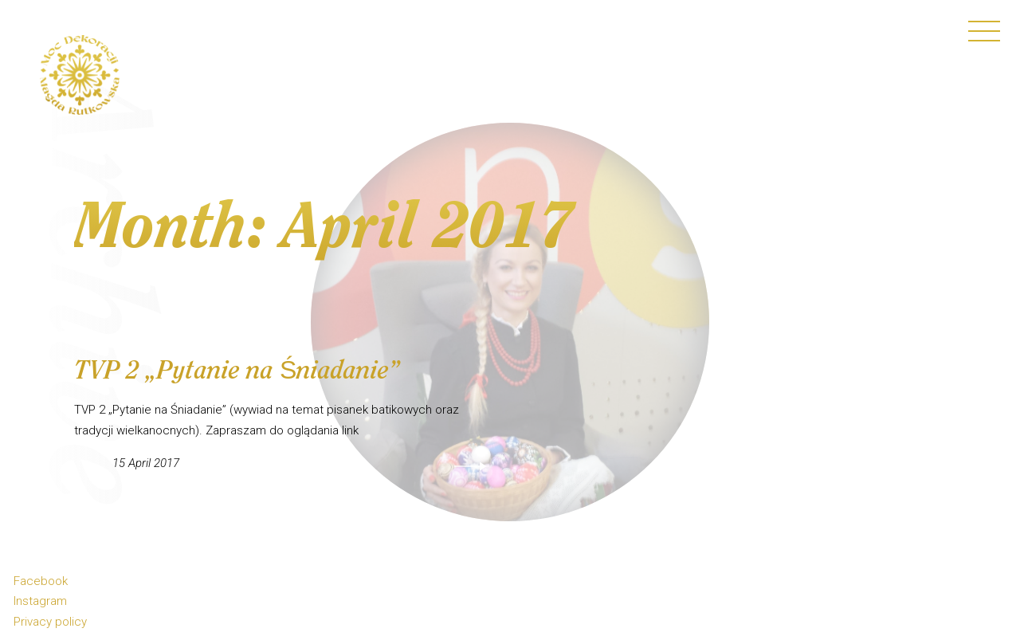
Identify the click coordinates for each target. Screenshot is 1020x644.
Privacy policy (50, 622)
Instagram (40, 601)
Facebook (41, 581)
